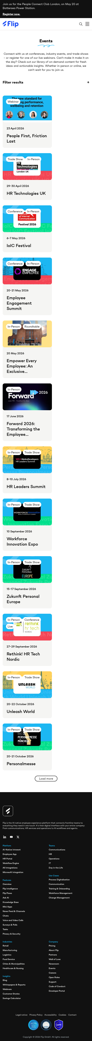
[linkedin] (5, 837)
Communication (56, 884)
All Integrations (10, 867)
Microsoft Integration (13, 872)
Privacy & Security (11, 933)
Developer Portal (57, 990)
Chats (6, 915)
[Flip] (11, 24)
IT (50, 863)
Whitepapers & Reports (14, 984)
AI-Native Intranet (12, 849)
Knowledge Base (11, 902)
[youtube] (11, 837)
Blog (5, 980)
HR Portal (7, 858)
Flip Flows (7, 893)
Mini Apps (7, 906)
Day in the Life (56, 867)
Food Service (9, 959)
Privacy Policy (35, 1014)
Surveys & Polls (10, 924)
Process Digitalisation (59, 879)
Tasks (5, 929)
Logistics (7, 954)
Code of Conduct (57, 986)
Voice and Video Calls (13, 920)
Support (52, 981)
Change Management (59, 897)
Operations (54, 858)
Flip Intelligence (10, 888)
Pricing (52, 945)
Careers (52, 972)
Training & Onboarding (59, 888)
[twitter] (18, 837)
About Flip (54, 950)
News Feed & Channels (14, 911)
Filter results (46, 82)
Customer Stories (11, 993)
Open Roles (54, 977)
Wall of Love (55, 959)
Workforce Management (60, 893)
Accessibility (50, 1014)
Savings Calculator (12, 998)
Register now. (11, 14)
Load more (46, 778)
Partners (53, 954)
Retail (5, 945)
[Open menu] (87, 24)
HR (50, 854)
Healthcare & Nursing (13, 968)
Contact (72, 1014)
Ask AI (6, 897)
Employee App (9, 854)
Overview (7, 884)
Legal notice (21, 1014)
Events (52, 968)
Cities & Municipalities (14, 963)
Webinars (7, 989)
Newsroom (54, 963)
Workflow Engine (11, 863)
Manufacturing (10, 950)
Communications (57, 849)
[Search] (80, 24)
